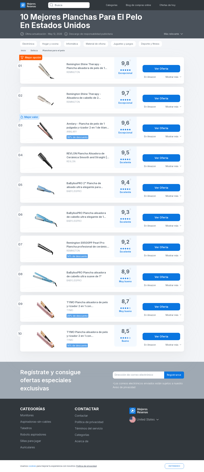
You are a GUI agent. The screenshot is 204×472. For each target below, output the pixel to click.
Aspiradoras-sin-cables (35, 421)
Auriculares (27, 447)
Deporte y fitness (150, 43)
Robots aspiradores (33, 434)
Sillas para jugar (30, 441)
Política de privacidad (89, 422)
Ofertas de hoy (168, 5)
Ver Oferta (161, 68)
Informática (72, 43)
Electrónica (28, 43)
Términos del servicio (89, 428)
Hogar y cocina (50, 43)
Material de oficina (95, 43)
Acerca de (81, 441)
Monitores (27, 415)
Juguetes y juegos (123, 43)
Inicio (23, 50)
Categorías (111, 5)
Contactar (81, 415)
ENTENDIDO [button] (174, 466)
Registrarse (173, 375)
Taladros (26, 428)
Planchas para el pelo (54, 50)
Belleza (34, 50)
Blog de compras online (138, 5)
